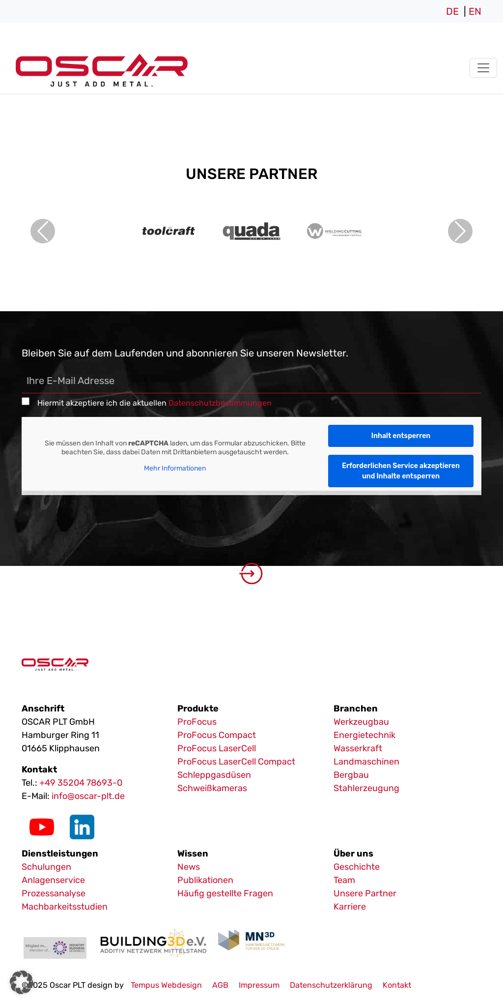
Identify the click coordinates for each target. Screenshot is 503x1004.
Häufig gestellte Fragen (225, 893)
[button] (21, 982)
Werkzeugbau (361, 721)
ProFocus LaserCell (216, 748)
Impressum (259, 985)
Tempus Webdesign (166, 985)
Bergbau (351, 774)
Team (344, 880)
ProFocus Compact (216, 735)
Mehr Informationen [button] (175, 469)
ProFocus (197, 721)
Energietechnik (364, 735)
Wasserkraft (358, 748)
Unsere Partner (365, 893)
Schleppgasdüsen (214, 774)
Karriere (350, 906)
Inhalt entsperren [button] (400, 436)
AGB (220, 985)
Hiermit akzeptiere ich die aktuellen (154, 403)
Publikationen (205, 880)
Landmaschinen (366, 761)
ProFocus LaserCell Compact (236, 761)
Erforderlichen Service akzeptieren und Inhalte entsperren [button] (401, 471)
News (188, 866)
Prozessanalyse (53, 893)
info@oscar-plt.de (88, 796)
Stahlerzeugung (366, 788)
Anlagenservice (53, 880)
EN (475, 11)
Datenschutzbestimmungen (220, 403)
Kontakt (397, 985)
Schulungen (46, 866)
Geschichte (357, 866)
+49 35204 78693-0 (80, 782)
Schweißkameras (212, 788)
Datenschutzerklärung (331, 985)
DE (452, 11)
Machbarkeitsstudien (65, 906)
